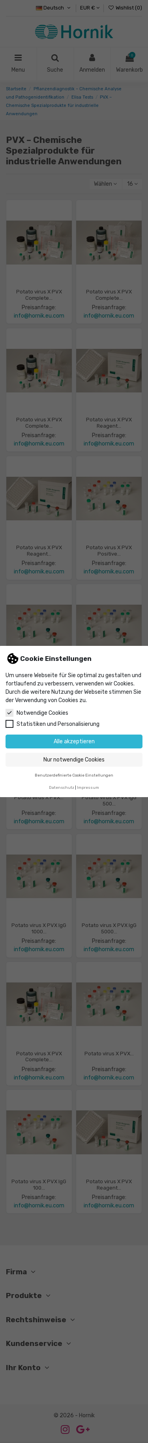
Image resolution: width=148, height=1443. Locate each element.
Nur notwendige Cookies (74, 759)
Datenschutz (61, 787)
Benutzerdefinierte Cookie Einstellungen (74, 775)
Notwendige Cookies (37, 713)
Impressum (88, 787)
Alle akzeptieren (74, 741)
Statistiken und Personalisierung (52, 724)
